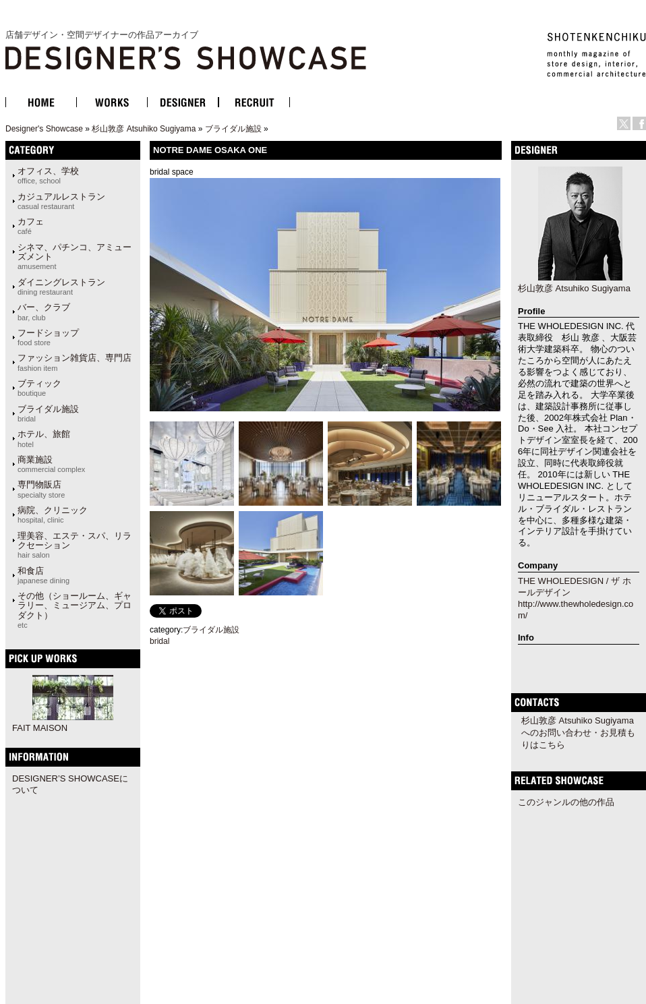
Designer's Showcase (44, 129)
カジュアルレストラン (61, 200)
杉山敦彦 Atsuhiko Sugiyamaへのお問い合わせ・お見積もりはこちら (578, 732)
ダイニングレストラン (61, 286)
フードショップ (48, 337)
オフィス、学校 (48, 175)
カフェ (31, 225)
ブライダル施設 (233, 129)
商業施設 (51, 463)
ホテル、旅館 (44, 438)
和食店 (43, 575)
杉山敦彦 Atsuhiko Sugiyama (144, 129)
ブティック (39, 387)
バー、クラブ (44, 311)
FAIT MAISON (39, 728)
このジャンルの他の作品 (566, 802)
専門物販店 (41, 488)
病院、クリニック (53, 514)
